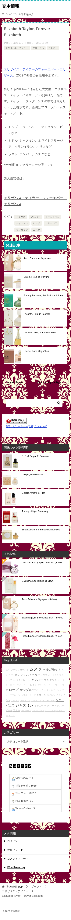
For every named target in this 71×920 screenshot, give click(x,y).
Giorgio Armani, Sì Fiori (33, 493)
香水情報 (10, 5)
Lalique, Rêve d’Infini (32, 474)
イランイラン (52, 217)
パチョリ (31, 674)
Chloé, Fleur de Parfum (36, 277)
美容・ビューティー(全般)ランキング (26, 426)
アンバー (35, 217)
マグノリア (25, 700)
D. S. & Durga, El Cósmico (35, 456)
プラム (12, 680)
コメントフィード (17, 858)
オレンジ (20, 674)
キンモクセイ (48, 700)
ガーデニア (36, 700)
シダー (59, 700)
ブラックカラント (20, 669)
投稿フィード (15, 849)
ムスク (36, 229)
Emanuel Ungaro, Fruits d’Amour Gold (41, 529)
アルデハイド (38, 710)
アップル (15, 700)
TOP (14, 886)
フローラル (38, 48)
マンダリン (22, 229)
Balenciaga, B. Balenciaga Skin (43, 617)
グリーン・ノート (46, 685)
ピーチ (36, 223)
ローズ (14, 690)
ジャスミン (22, 223)
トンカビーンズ (54, 690)
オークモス (53, 675)
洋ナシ (16, 710)
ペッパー (49, 705)
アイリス (21, 217)
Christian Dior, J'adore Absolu (40, 332)
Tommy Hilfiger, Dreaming (35, 511)
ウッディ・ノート (21, 685)
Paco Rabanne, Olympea (37, 258)
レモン (33, 685)
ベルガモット (52, 669)
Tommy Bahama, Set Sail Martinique (43, 295)
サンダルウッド (30, 690)
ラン (44, 690)
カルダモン (26, 710)
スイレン (51, 695)
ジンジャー (50, 710)
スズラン (41, 695)
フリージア (51, 223)
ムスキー (52, 48)
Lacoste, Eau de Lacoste (37, 314)
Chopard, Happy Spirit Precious (43, 562)
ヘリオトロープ (28, 695)
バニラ (10, 705)
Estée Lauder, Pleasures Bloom (43, 636)
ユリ (8, 670)
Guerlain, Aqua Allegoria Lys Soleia (53, 382)
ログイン (12, 841)
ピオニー (38, 705)
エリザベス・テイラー (16, 48)
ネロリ (12, 715)
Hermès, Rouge (14, 382)
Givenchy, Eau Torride (38, 581)
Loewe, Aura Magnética (36, 351)
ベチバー (59, 705)
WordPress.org (16, 867)
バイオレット (23, 680)
